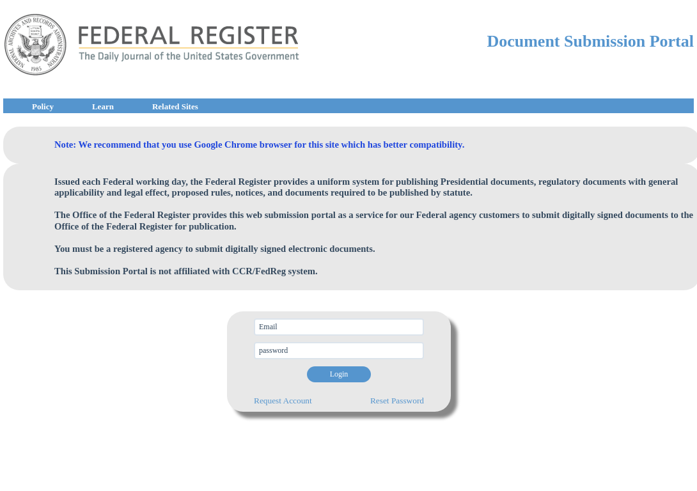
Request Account (283, 400)
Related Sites (175, 106)
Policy (43, 106)
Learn (103, 106)
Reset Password (397, 400)
